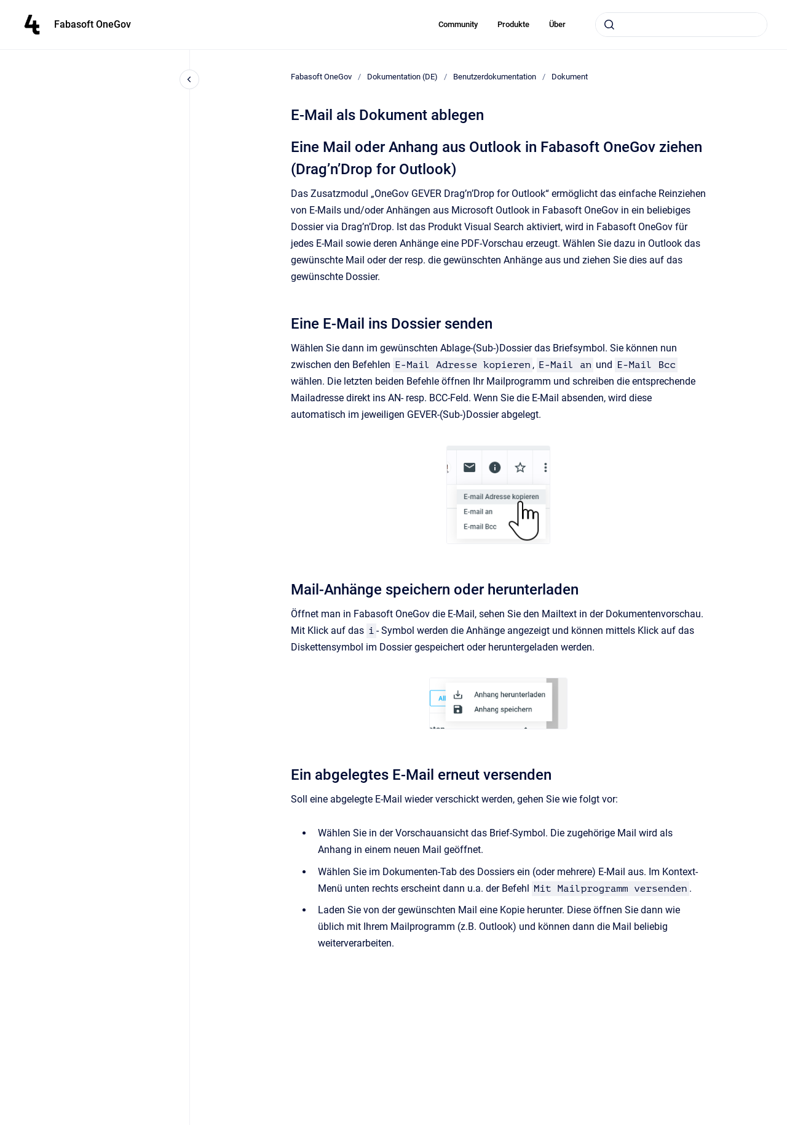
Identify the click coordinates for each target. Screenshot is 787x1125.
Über (557, 24)
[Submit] (609, 24)
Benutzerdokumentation (494, 76)
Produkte (513, 24)
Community (458, 24)
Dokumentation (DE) (402, 76)
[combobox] (681, 24)
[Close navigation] (189, 79)
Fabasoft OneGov (92, 24)
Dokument (570, 76)
